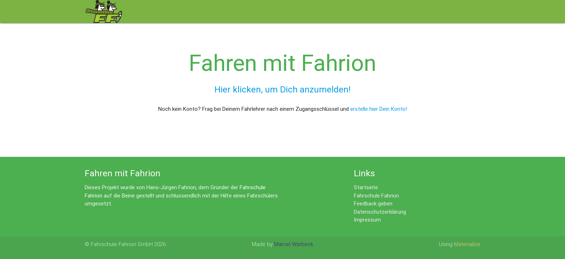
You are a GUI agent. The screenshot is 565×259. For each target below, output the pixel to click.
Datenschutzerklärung (380, 211)
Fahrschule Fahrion (376, 195)
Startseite (366, 187)
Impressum (367, 219)
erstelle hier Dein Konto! (378, 108)
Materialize (467, 244)
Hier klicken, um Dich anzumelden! (282, 89)
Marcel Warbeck (293, 244)
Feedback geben (373, 203)
